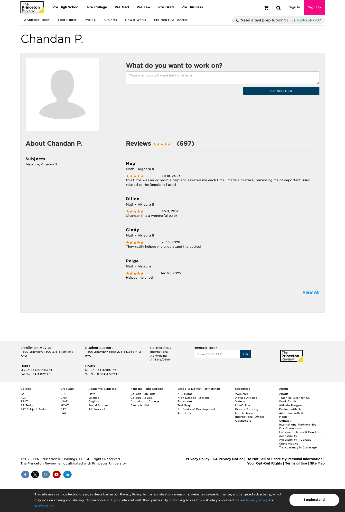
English (93, 401)
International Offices (249, 416)
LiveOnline (242, 405)
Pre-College (97, 7)
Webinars (242, 394)
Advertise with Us (292, 413)
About (283, 394)
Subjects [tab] (110, 20)
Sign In (294, 7)
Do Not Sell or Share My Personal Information (284, 459)
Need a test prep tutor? (278, 20)
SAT (23, 394)
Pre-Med (122, 7)
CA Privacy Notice (228, 459)
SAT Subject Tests (33, 409)
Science (93, 397)
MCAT (64, 405)
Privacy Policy (257, 500)
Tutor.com (184, 401)
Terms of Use (44, 506)
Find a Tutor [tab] (67, 20)
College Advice (141, 397)
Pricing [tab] (90, 20)
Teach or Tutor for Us (294, 397)
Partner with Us (290, 409)
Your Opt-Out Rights (264, 463)
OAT (63, 413)
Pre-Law (143, 7)
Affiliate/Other (160, 359)
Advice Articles (246, 397)
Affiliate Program (291, 405)
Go (245, 354)
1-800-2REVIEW (47, 351)
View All (310, 292)
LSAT (63, 401)
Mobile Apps (244, 413)
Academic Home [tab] (37, 20)
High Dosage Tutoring (193, 397)
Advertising (158, 355)
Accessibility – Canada (295, 439)
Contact (285, 420)
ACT (23, 397)
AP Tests (26, 405)
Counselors (243, 420)
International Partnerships (297, 424)
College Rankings (143, 394)
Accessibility (288, 436)
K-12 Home (185, 394)
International (159, 351)
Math (91, 394)
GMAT (64, 397)
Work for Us (288, 401)
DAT (63, 409)
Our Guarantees (290, 428)
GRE (63, 394)
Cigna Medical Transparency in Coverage (298, 445)
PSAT (24, 401)
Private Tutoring (246, 409)
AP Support (96, 409)
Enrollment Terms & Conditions (301, 432)
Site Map (317, 463)
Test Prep (184, 405)
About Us (184, 413)
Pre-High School (65, 7)
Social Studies (98, 405)
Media (283, 416)
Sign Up (314, 7)
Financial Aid (140, 405)
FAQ (23, 355)
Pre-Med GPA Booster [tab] (170, 20)
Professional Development (196, 409)
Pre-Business (192, 7)
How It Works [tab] (135, 20)
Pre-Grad (166, 7)
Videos (240, 401)
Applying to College (145, 401)
